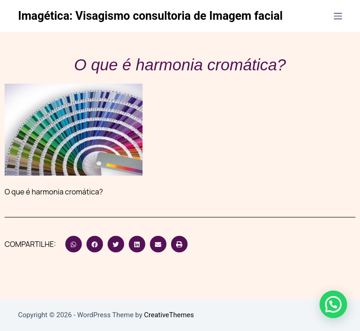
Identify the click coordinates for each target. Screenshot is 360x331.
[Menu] (338, 16)
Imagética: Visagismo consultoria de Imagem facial (150, 16)
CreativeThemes (169, 315)
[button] (73, 244)
